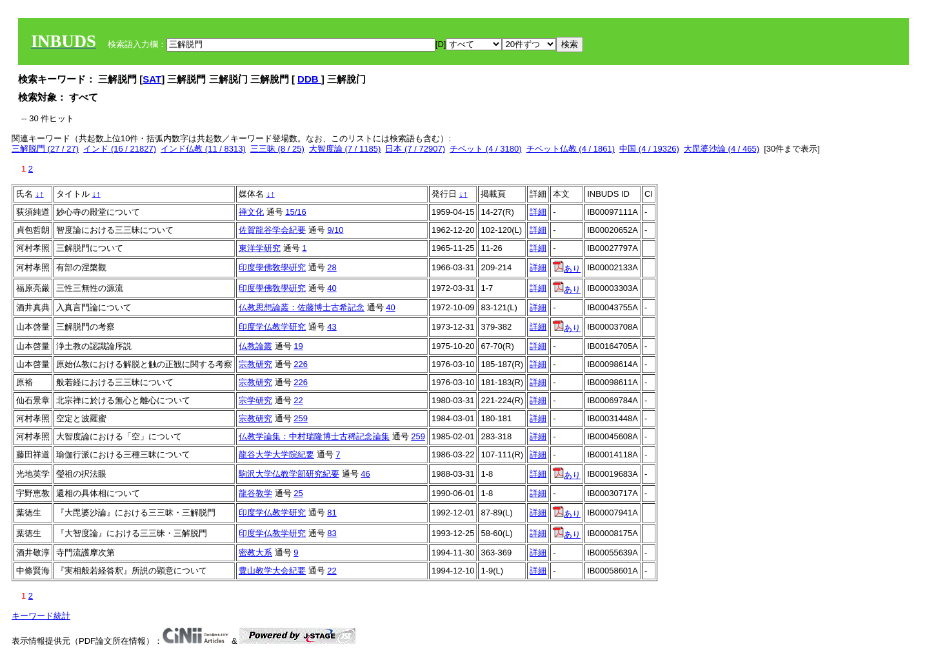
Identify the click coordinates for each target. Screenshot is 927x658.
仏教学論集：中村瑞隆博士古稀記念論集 (314, 436)
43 (331, 327)
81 (331, 512)
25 (298, 493)
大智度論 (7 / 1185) (345, 149)
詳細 (538, 212)
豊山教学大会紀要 (272, 570)
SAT (152, 79)
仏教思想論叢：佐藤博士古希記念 (301, 307)
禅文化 (251, 212)
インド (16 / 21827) (119, 149)
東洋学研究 (260, 248)
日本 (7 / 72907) (415, 149)
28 (331, 267)
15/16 (295, 212)
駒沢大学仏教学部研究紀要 (289, 474)
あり (567, 269)
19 (298, 346)
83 (331, 533)
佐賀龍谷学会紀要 (272, 230)
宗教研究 (255, 364)
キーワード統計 (41, 616)
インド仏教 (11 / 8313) (203, 149)
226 (301, 364)
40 (331, 288)
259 (301, 418)
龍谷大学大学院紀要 (276, 454)
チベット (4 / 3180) (485, 149)
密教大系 (255, 552)
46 (365, 474)
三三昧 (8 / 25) (277, 149)
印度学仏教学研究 (272, 327)
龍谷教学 (255, 493)
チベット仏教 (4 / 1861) (570, 149)
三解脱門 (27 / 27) (45, 149)
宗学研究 (255, 400)
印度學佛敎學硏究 (272, 267)
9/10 (335, 230)
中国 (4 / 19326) (649, 149)
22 (298, 400)
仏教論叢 (255, 346)
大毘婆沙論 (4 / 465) (721, 149)
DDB (309, 79)
